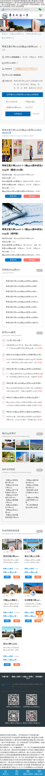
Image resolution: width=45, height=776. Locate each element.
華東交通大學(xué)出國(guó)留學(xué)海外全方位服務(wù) (22, 312)
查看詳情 (13, 196)
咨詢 (16, 577)
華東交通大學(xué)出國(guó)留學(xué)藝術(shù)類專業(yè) (22, 281)
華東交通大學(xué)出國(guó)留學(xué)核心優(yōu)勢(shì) (22, 291)
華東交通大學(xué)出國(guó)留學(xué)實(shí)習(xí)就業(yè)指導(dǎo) (22, 323)
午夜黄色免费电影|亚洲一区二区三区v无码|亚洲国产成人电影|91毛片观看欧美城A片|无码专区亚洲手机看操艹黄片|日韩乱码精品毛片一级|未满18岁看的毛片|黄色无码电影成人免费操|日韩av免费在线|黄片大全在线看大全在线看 (22, 760)
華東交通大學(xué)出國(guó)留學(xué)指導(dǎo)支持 (22, 317)
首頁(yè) (5, 34)
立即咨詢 (31, 196)
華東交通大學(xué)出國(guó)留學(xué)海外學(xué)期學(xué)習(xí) (22, 307)
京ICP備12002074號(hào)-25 (23, 686)
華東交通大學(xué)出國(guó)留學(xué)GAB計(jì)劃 (22, 297)
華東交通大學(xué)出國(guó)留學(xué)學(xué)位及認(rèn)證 (22, 302)
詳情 (7, 577)
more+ (39, 270)
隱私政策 (36, 114)
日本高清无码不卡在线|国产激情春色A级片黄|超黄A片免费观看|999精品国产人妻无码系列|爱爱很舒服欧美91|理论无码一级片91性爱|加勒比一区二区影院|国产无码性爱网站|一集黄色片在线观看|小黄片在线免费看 (22, 3)
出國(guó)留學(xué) (17, 34)
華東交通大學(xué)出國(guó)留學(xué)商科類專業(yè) (22, 286)
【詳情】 (39, 88)
